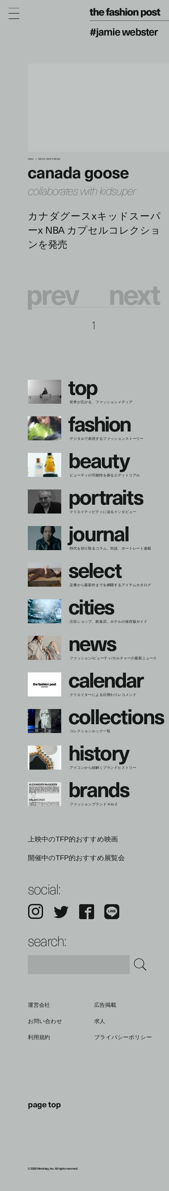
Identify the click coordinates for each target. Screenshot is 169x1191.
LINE (111, 911)
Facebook (86, 911)
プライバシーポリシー (123, 1037)
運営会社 (39, 1005)
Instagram (35, 911)
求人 (99, 1021)
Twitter (61, 911)
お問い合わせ (45, 1021)
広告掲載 (105, 1005)
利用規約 (39, 1037)
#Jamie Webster (124, 31)
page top (44, 1104)
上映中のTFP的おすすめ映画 (73, 839)
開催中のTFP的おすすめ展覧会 (76, 858)
